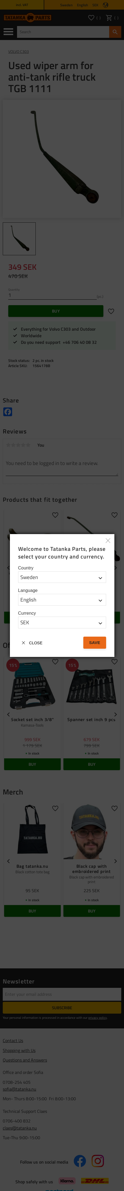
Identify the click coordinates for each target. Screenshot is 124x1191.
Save (94, 642)
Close (36, 643)
